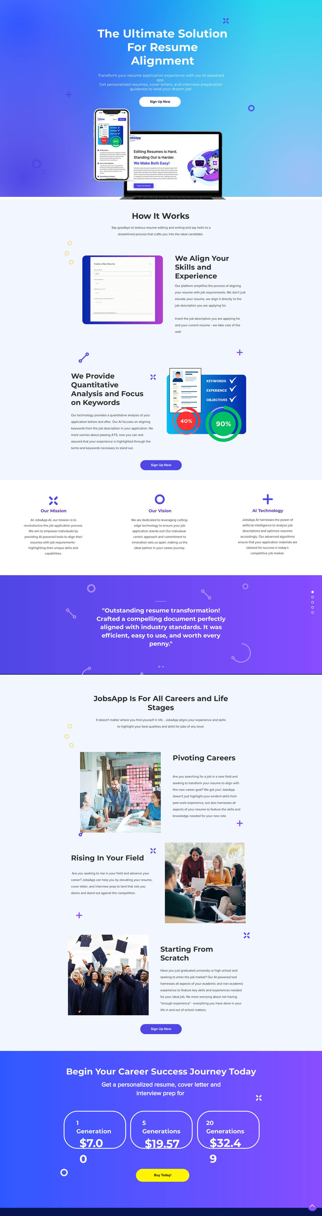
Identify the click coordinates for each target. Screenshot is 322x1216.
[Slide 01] (159, 667)
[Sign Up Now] (160, 102)
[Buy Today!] (162, 1175)
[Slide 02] (163, 666)
